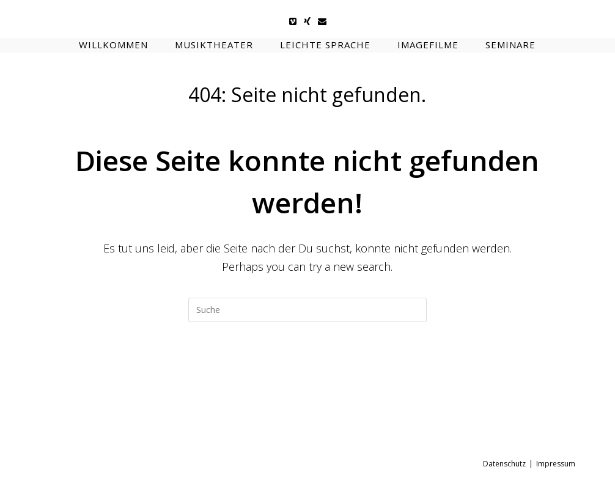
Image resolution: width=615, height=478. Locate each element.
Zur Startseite (307, 371)
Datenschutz (504, 463)
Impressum (555, 463)
